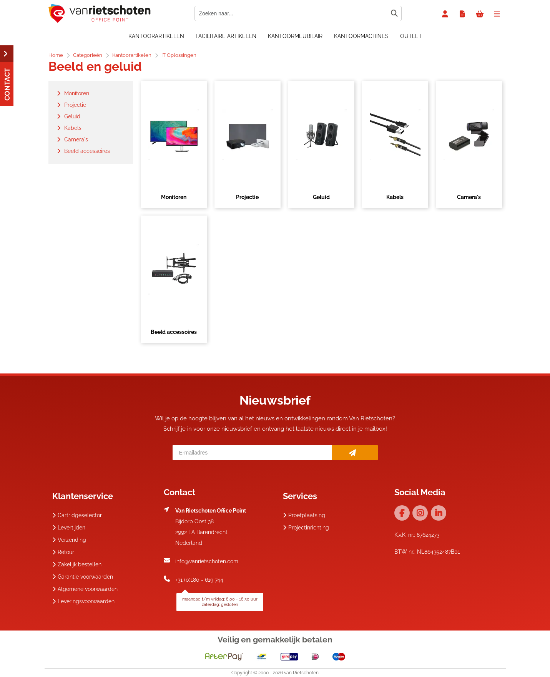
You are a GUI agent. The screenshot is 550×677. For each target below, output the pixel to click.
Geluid (321, 197)
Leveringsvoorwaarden (83, 601)
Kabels (395, 197)
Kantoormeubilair (295, 36)
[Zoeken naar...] (394, 13)
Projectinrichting (306, 527)
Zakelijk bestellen (76, 564)
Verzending (69, 540)
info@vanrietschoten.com (206, 561)
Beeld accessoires (174, 332)
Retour (63, 552)
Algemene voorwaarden (85, 589)
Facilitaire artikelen (226, 36)
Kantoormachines (361, 36)
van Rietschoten (301, 672)
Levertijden (68, 527)
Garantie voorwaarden (82, 577)
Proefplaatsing (304, 515)
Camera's (469, 197)
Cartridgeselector (77, 515)
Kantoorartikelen (156, 36)
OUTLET (411, 36)
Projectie (247, 197)
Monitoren (173, 197)
